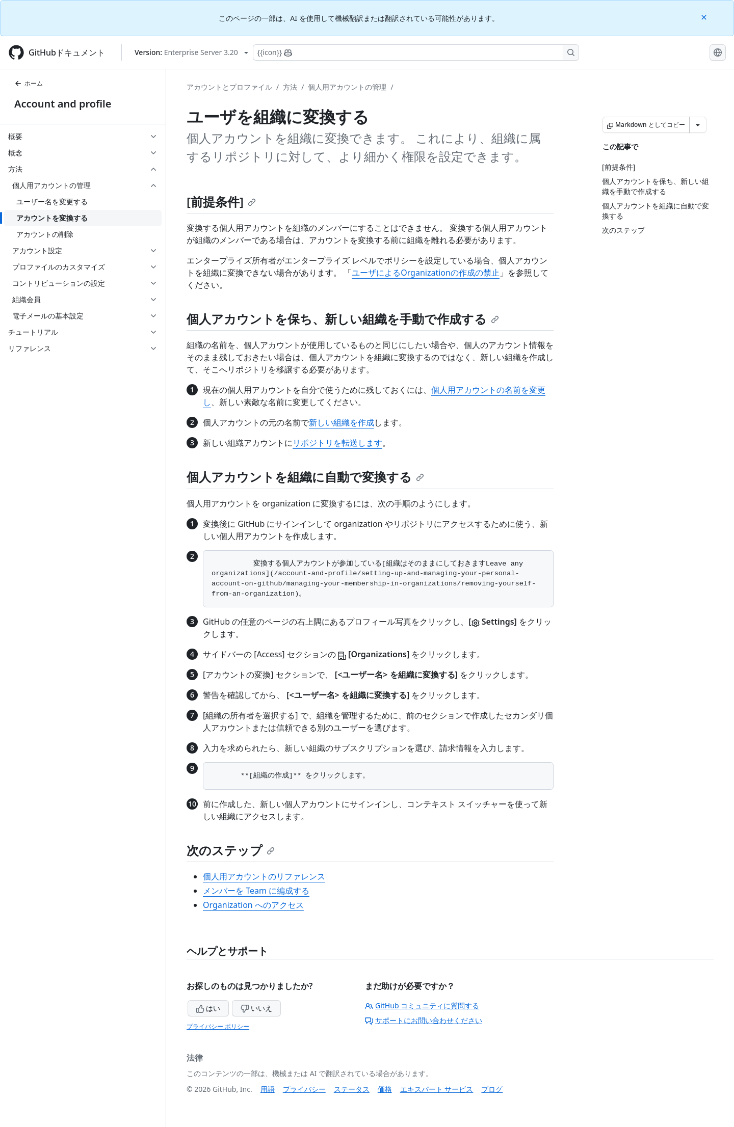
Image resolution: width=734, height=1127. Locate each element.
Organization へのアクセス (253, 904)
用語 (267, 1089)
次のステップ (231, 850)
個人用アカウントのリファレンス (264, 876)
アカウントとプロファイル (229, 87)
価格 (385, 1089)
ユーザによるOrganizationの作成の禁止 (426, 272)
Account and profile (62, 104)
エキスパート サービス (437, 1089)
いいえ (256, 1008)
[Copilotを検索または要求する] (416, 52)
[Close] (705, 16)
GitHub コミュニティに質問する (422, 1005)
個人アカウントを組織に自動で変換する (305, 476)
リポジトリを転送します (337, 442)
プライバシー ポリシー (218, 1026)
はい (208, 1008)
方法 (290, 87)
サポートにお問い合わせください (423, 1020)
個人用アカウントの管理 (347, 87)
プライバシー (304, 1089)
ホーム (28, 83)
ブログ (492, 1089)
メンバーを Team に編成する (256, 890)
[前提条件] (221, 201)
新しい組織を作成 (341, 422)
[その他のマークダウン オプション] (697, 125)
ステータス (352, 1089)
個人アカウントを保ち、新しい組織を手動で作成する (343, 318)
